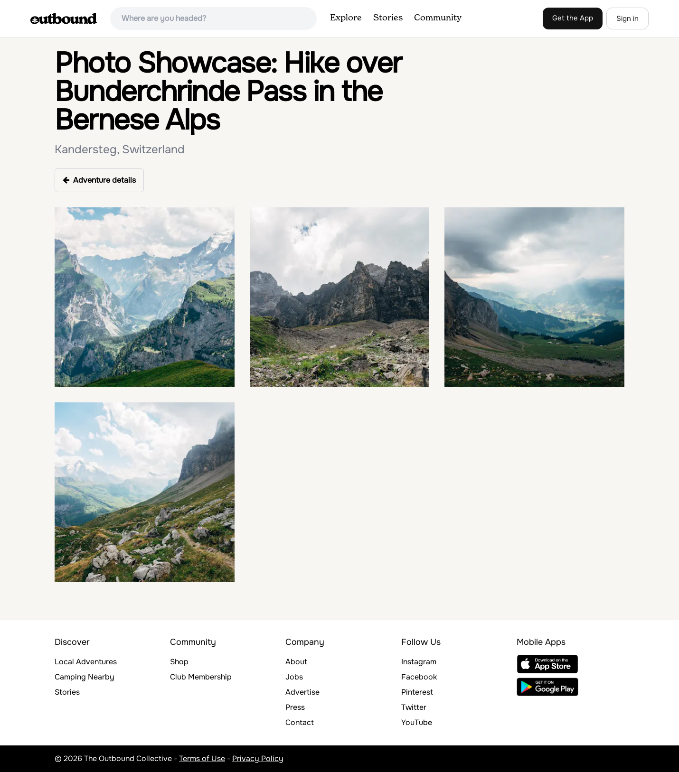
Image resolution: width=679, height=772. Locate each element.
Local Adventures (86, 662)
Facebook (419, 677)
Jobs (294, 677)
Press (295, 707)
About (296, 662)
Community (438, 18)
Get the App (572, 18)
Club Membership (201, 677)
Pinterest (417, 692)
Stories (388, 18)
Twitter (413, 707)
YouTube (416, 722)
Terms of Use (202, 758)
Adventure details (99, 180)
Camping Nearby (84, 677)
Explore (346, 18)
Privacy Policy (257, 758)
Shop (179, 662)
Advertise (302, 692)
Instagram (418, 662)
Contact (299, 722)
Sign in (627, 18)
